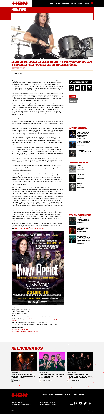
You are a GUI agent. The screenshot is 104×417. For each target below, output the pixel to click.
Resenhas (73, 3)
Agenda (86, 3)
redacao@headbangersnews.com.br (50, 407)
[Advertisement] (80, 114)
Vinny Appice (73, 101)
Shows (58, 3)
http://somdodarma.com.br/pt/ (20, 329)
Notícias (51, 3)
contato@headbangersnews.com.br (22, 407)
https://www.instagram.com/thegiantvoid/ (23, 333)
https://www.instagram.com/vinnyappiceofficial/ (25, 331)
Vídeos (80, 3)
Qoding (90, 414)
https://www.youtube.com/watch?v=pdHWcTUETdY (29, 229)
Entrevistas (65, 3)
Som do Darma (18, 73)
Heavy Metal (74, 99)
